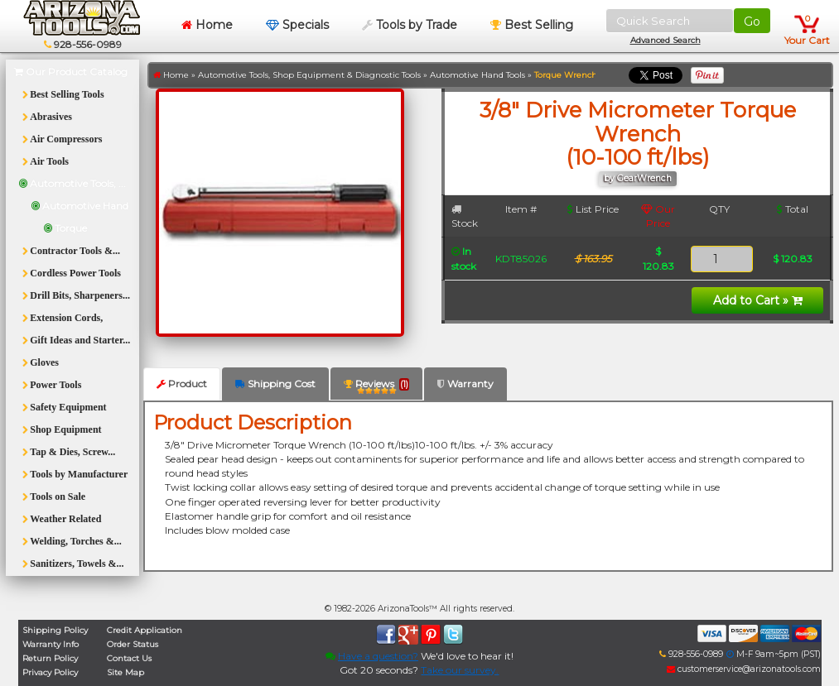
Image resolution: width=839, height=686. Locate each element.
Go (752, 21)
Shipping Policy (55, 630)
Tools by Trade (409, 24)
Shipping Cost (275, 383)
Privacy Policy (50, 672)
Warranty (465, 383)
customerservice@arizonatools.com (744, 669)
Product (182, 383)
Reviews (376, 386)
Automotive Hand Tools (477, 75)
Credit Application (144, 630)
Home (207, 24)
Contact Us (129, 658)
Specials (297, 24)
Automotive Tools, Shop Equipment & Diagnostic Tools (309, 75)
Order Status (132, 644)
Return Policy (50, 658)
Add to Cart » (758, 300)
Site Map (125, 672)
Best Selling (531, 24)
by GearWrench (638, 178)
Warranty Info (50, 644)
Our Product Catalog (71, 71)
